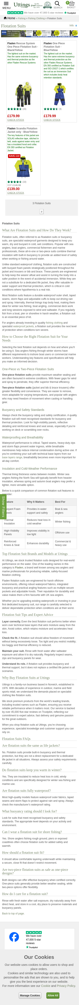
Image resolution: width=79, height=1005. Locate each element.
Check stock (15, 120)
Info (72, 25)
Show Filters (3, 506)
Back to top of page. (13, 913)
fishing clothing (54, 322)
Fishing (21, 18)
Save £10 (14, 156)
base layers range (12, 457)
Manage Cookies (30, 995)
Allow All (53, 995)
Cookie (45, 986)
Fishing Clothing (36, 18)
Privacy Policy (66, 986)
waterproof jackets (23, 326)
